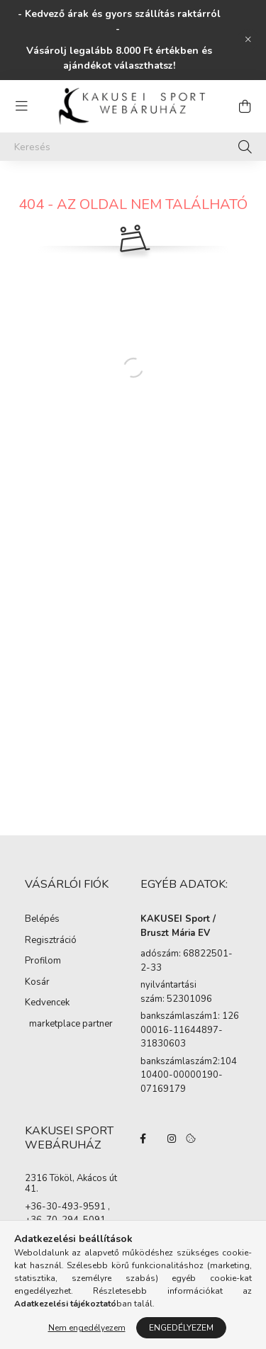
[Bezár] (248, 39)
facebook (143, 1138)
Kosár (37, 982)
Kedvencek (47, 1002)
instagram (171, 1138)
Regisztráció (51, 940)
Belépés (42, 919)
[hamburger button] (21, 106)
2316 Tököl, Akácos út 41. (71, 1184)
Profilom (43, 960)
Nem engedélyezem (87, 1327)
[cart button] (245, 106)
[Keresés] (133, 146)
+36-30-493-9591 (65, 1207)
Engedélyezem (181, 1327)
